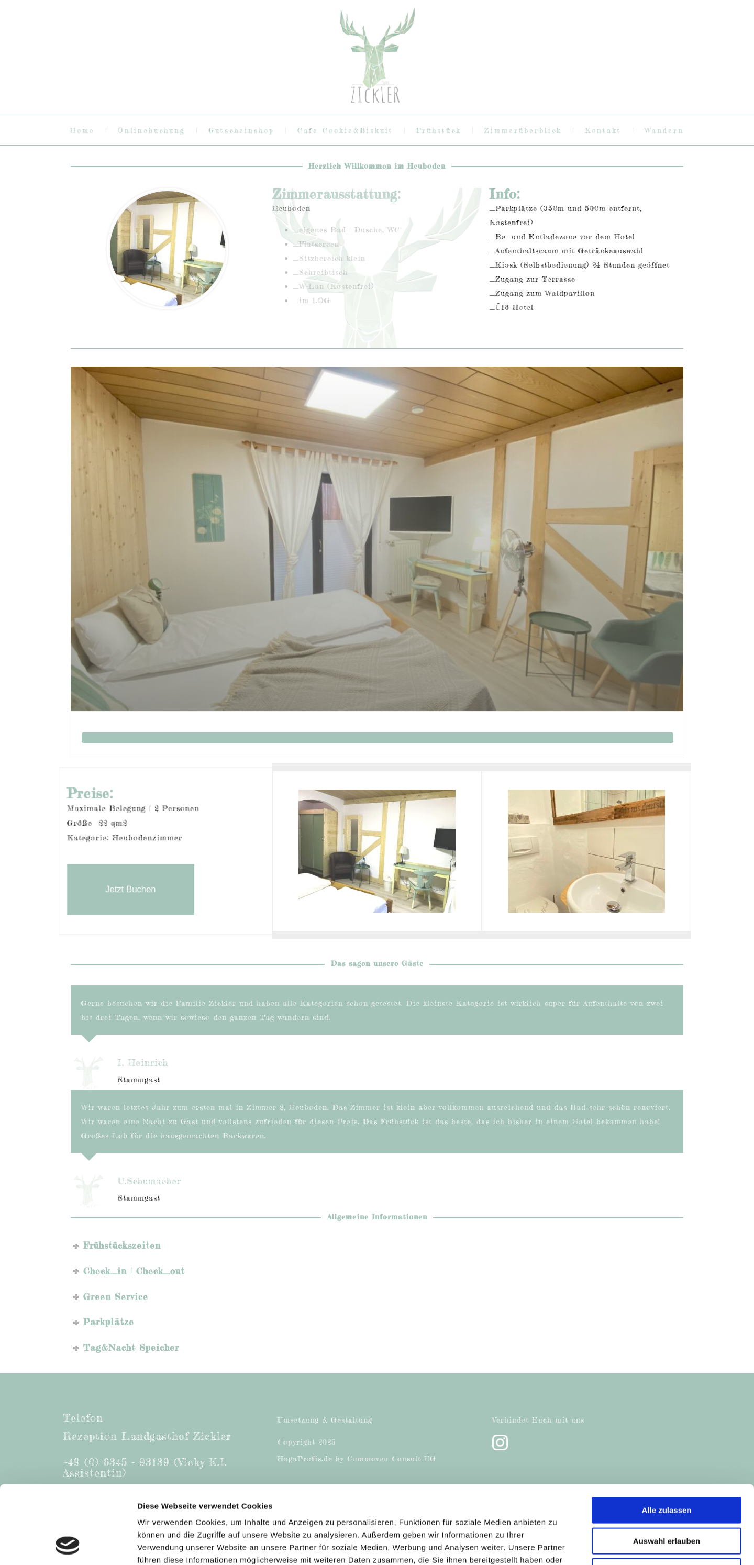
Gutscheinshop (241, 130)
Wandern (664, 130)
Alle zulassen (666, 1437)
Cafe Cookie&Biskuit (345, 130)
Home (82, 130)
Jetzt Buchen (140, 879)
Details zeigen (556, 1544)
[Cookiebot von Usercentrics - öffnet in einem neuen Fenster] (68, 1544)
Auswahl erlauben (666, 1467)
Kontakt (603, 130)
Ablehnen (666, 1498)
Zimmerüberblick (523, 130)
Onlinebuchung (151, 130)
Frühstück (438, 130)
